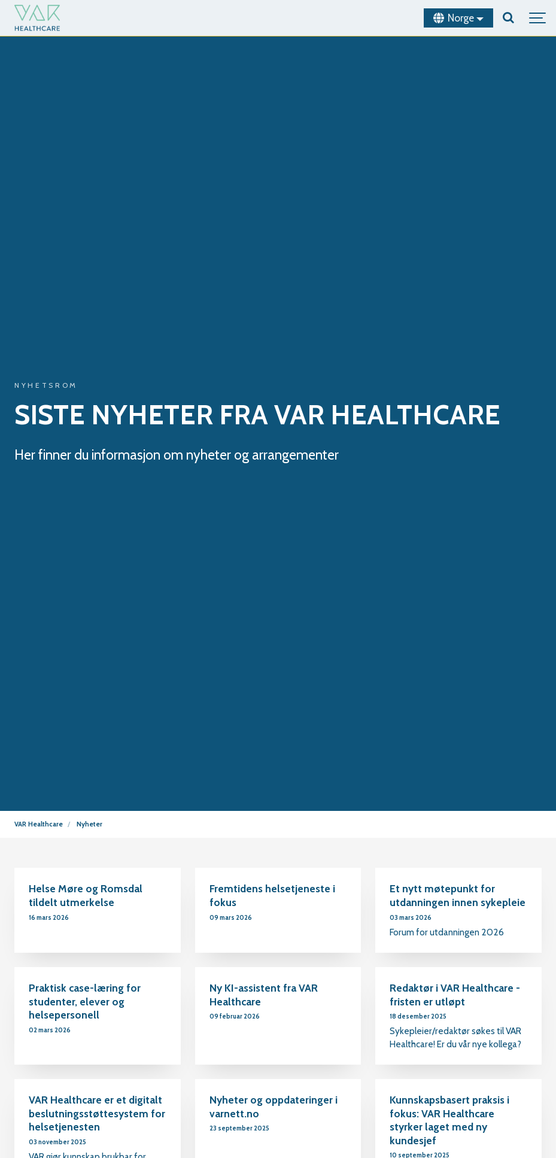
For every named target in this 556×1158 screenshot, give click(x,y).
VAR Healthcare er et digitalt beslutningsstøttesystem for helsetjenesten (97, 1113)
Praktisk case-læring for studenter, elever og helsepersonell (85, 1001)
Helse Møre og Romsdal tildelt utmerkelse (85, 895)
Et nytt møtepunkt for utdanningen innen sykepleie (457, 895)
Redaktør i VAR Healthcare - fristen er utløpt (455, 994)
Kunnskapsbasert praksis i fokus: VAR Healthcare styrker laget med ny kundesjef (449, 1120)
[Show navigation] (538, 18)
